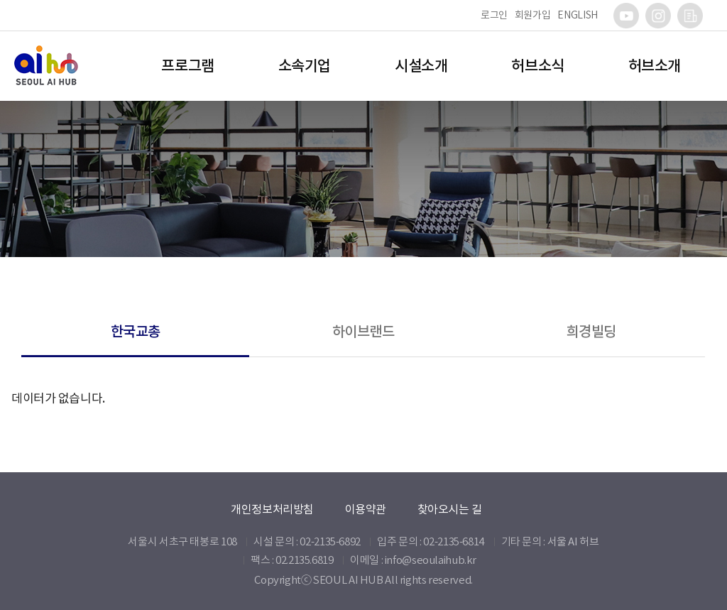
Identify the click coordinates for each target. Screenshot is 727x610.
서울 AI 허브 (573, 541)
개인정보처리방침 (272, 509)
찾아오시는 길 (449, 509)
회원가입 (533, 15)
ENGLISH (577, 15)
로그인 (494, 15)
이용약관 (365, 509)
